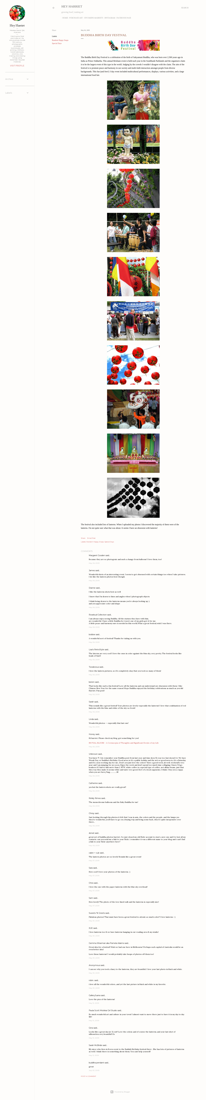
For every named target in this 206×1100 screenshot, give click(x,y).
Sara (91, 868)
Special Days (57, 43)
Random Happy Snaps (60, 40)
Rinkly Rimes (95, 798)
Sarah (91, 702)
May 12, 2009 (94, 1055)
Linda (91, 719)
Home (64, 18)
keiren (91, 682)
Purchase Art (75, 18)
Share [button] (54, 30)
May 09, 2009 (94, 921)
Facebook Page (123, 18)
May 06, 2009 (94, 563)
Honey (92, 734)
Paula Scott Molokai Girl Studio (103, 1010)
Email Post (91, 538)
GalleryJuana (94, 995)
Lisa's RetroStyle (96, 649)
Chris (91, 883)
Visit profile (17, 66)
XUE (91, 928)
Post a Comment (88, 1076)
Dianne (92, 588)
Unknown (93, 754)
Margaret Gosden (97, 555)
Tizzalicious (94, 667)
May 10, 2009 (94, 1003)
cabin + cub (94, 853)
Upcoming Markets (92, 18)
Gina (91, 1028)
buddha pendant (96, 1063)
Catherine (93, 783)
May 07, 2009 (94, 860)
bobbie (92, 634)
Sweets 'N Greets (97, 913)
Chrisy (91, 813)
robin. (91, 980)
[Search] (184, 8)
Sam (91, 898)
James (92, 570)
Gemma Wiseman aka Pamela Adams (106, 943)
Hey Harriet (71, 6)
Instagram (109, 18)
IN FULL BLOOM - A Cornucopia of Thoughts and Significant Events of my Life (124, 743)
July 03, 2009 (94, 1070)
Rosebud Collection (98, 615)
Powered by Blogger (120, 1091)
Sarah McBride (95, 1045)
